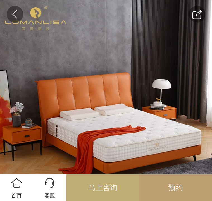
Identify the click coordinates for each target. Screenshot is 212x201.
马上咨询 (102, 187)
